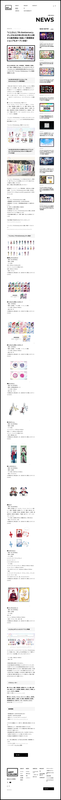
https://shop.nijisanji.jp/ (15, 119)
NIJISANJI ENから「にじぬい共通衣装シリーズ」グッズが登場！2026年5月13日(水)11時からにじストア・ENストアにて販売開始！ (47, 207)
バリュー (21, 773)
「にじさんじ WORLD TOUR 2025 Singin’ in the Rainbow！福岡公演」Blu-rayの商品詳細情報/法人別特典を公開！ (47, 189)
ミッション (21, 771)
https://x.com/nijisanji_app (22, 743)
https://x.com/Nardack (17, 702)
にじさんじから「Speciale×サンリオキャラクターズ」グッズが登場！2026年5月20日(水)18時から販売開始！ (47, 81)
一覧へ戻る (17, 755)
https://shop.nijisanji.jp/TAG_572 (21, 719)
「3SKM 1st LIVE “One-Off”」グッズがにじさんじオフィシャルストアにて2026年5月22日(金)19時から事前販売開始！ (47, 45)
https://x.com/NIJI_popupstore (14, 221)
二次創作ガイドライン (49, 770)
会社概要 (21, 777)
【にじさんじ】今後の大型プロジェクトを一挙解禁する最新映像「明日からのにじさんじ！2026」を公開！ (46, 117)
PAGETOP (46, 788)
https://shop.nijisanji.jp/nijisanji (14, 127)
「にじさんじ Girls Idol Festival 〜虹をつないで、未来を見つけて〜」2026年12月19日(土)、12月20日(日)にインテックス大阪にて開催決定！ (47, 152)
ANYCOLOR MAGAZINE (50, 780)
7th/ (31, 229)
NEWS (16, 8)
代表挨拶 (21, 775)
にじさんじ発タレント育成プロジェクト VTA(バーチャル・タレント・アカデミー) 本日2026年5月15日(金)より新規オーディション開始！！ (47, 170)
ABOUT (17, 5)
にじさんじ (15, 28)
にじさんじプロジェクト (35, 772)
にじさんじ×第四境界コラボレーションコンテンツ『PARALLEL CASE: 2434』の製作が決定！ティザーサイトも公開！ (47, 134)
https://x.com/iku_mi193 (18, 693)
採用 (26, 775)
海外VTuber (49, 95)
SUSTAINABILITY (28, 10)
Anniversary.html (26, 127)
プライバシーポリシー (49, 768)
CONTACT (34, 5)
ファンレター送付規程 (49, 777)
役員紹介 (21, 779)
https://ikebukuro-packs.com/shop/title (16, 229)
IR (24, 8)
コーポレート (28, 777)
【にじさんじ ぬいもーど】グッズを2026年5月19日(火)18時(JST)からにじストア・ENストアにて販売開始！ (47, 99)
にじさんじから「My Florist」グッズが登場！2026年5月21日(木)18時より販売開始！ (46, 63)
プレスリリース (19, 28)
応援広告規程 (48, 775)
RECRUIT (26, 5)
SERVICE (17, 10)
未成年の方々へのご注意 (50, 773)
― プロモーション (35, 774)
